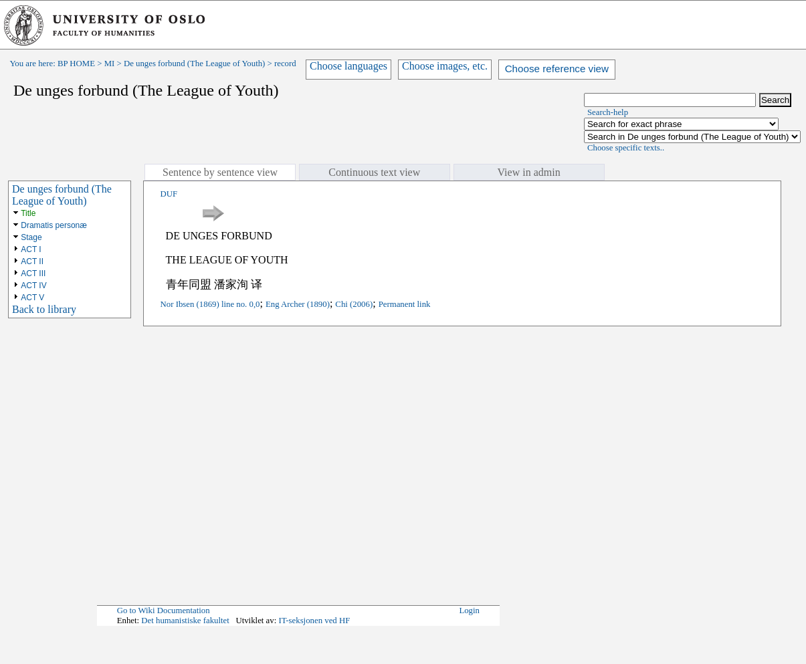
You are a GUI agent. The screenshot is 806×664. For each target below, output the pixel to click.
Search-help (607, 112)
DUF (169, 194)
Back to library (44, 309)
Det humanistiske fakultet (185, 620)
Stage (31, 237)
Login (469, 610)
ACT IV (33, 285)
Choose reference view (557, 68)
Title (28, 213)
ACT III (33, 273)
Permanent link (405, 304)
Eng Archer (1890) (298, 304)
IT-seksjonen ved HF (314, 620)
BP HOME (76, 63)
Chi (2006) (354, 304)
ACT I (31, 249)
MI (109, 63)
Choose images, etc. (445, 66)
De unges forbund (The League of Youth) (194, 63)
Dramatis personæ (54, 225)
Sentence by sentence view (220, 172)
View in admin (529, 172)
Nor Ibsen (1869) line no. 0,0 (210, 304)
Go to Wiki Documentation (163, 610)
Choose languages (348, 66)
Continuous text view (374, 172)
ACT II (32, 261)
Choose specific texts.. (625, 147)
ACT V (32, 297)
